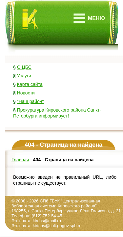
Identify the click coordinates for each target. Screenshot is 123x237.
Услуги (24, 75)
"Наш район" (30, 101)
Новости (26, 92)
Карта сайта (30, 84)
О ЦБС (24, 67)
